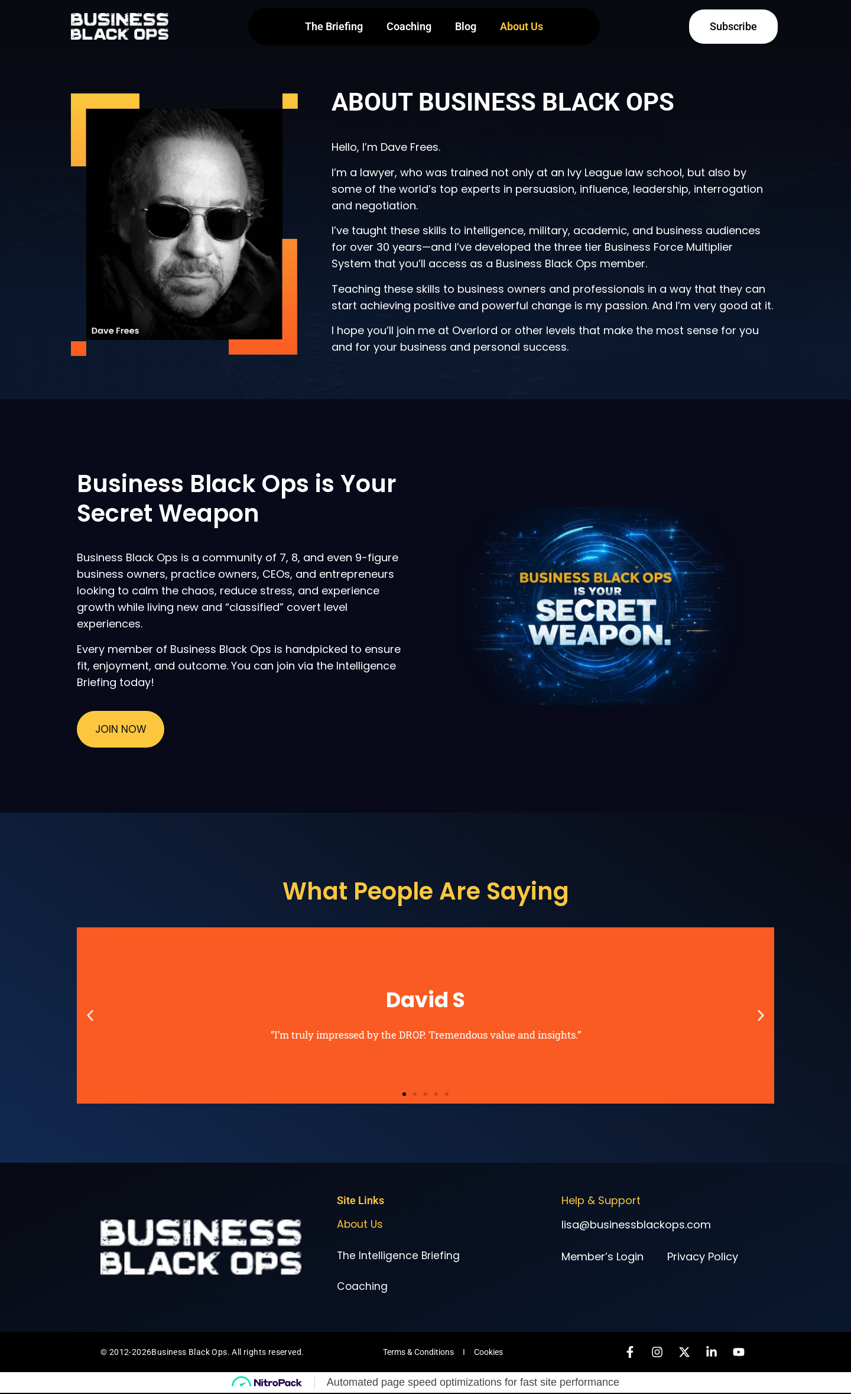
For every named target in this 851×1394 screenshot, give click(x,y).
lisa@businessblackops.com (636, 1223)
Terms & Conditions (418, 1353)
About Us (521, 26)
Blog (465, 26)
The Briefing (334, 26)
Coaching (408, 26)
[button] (90, 1014)
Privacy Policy (702, 1255)
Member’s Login (602, 1255)
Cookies (488, 1353)
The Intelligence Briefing (399, 1255)
